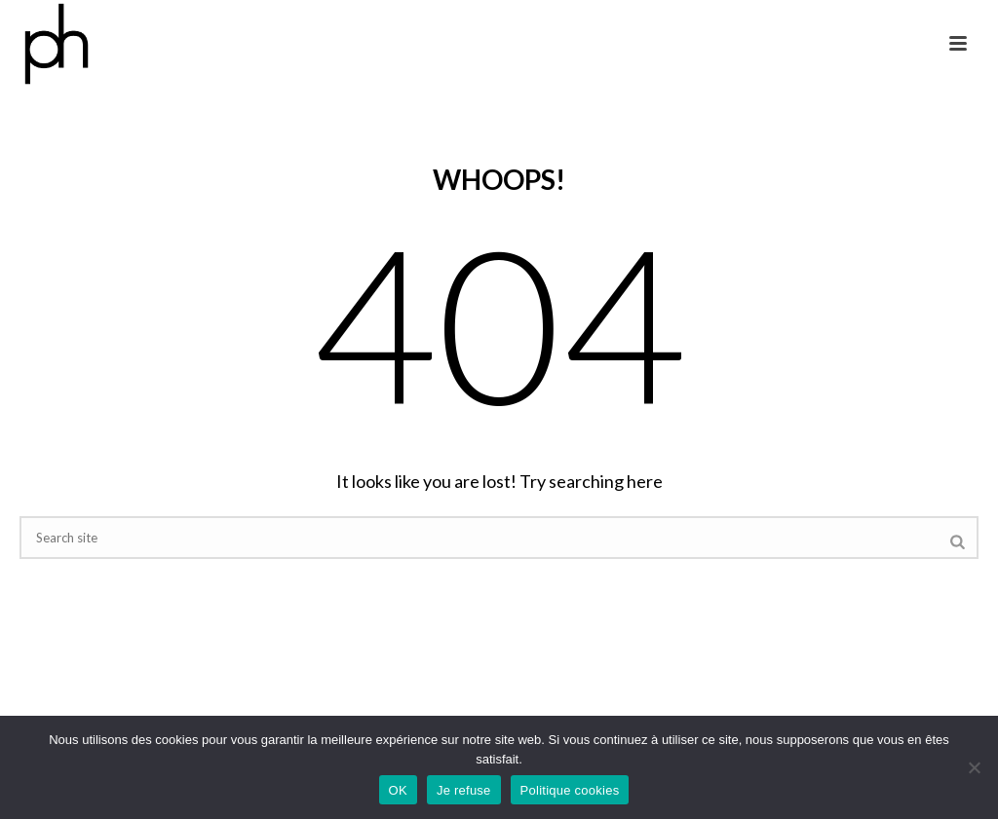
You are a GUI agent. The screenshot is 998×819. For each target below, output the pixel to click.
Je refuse (464, 790)
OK (398, 790)
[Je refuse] (973, 767)
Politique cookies (570, 790)
